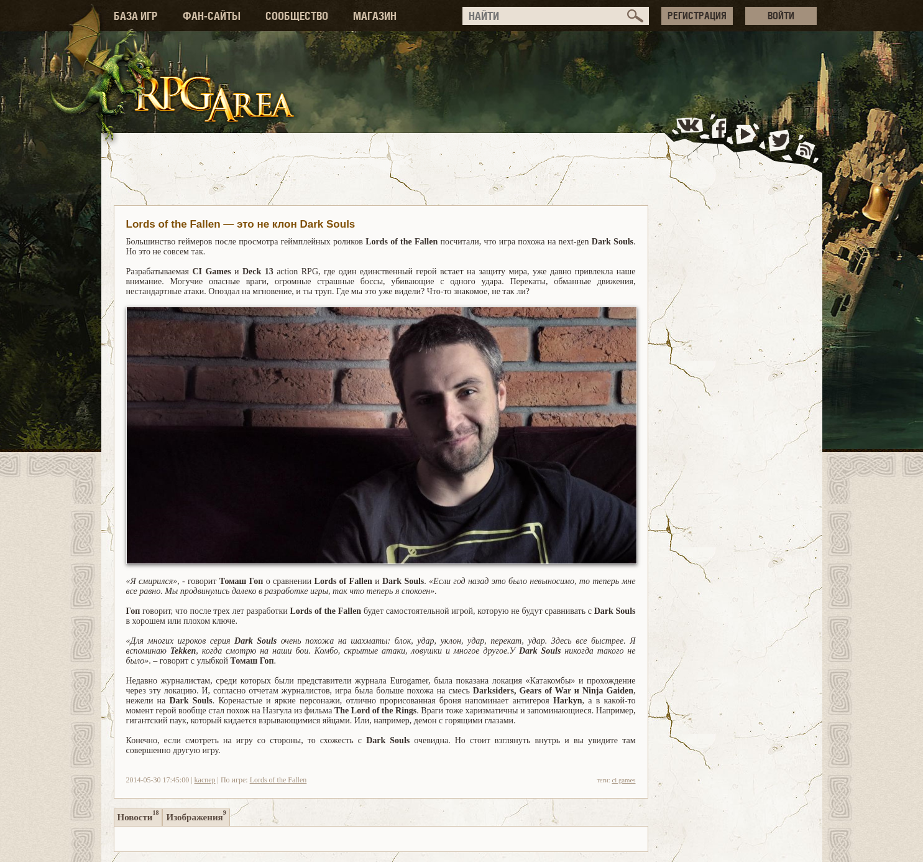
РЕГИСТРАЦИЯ (697, 15)
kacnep (205, 780)
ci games (623, 780)
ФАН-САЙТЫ (212, 15)
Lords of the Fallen (278, 780)
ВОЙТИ (781, 15)
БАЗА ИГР (136, 15)
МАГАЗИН (375, 15)
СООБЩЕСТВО (296, 15)
